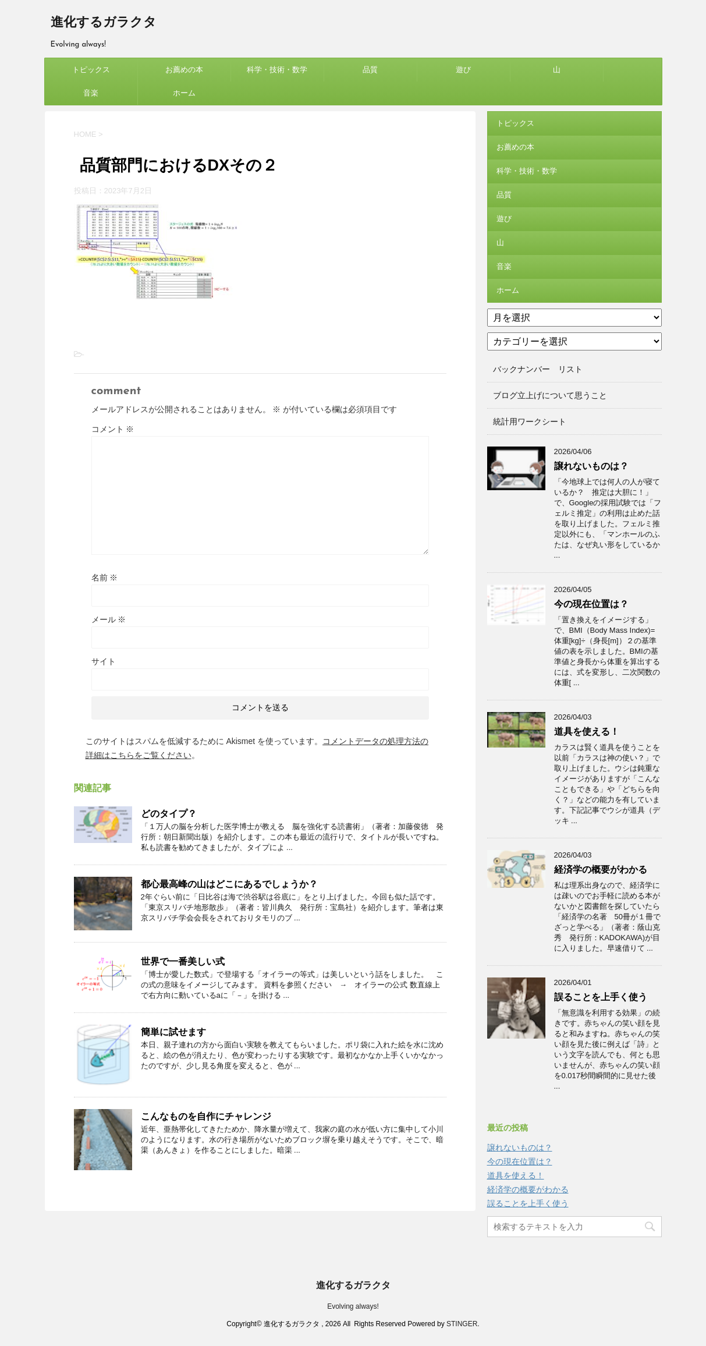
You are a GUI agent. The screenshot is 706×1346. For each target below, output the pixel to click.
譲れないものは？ (591, 466)
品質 (370, 69)
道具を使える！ (586, 731)
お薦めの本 (184, 69)
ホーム (184, 92)
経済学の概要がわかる (600, 869)
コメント (112, 429)
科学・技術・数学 (277, 69)
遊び (463, 69)
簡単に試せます (173, 1032)
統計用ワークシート (529, 421)
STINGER (461, 1324)
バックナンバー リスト (538, 369)
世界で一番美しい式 (183, 961)
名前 (104, 577)
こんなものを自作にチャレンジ (206, 1116)
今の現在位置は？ (591, 604)
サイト (103, 661)
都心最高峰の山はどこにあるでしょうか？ (229, 884)
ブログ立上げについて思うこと (550, 395)
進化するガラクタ (104, 23)
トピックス (91, 69)
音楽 (90, 92)
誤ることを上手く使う (600, 997)
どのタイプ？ (169, 814)
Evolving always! (353, 1306)
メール (108, 619)
